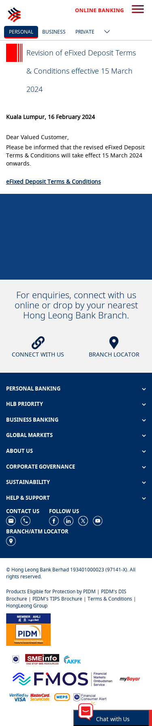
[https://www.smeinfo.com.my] (42, 658)
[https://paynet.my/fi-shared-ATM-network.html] (62, 697)
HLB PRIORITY (24, 404)
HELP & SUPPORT (28, 497)
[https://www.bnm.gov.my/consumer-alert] (90, 697)
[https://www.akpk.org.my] (72, 658)
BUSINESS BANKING (32, 419)
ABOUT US (19, 450)
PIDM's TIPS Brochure (57, 598)
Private (84, 31)
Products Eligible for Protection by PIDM (51, 591)
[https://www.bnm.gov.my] (15, 658)
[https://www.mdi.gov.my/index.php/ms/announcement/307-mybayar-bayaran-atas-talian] (130, 678)
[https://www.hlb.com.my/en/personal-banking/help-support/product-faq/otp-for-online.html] (30, 697)
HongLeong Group (26, 605)
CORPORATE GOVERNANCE (40, 466)
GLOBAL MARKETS (29, 435)
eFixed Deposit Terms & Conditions (53, 181)
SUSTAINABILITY (28, 482)
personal (21, 31)
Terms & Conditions (110, 598)
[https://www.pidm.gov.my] (28, 629)
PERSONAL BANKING (33, 388)
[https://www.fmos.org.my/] (62, 678)
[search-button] (138, 9)
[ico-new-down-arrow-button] (105, 32)
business (54, 31)
